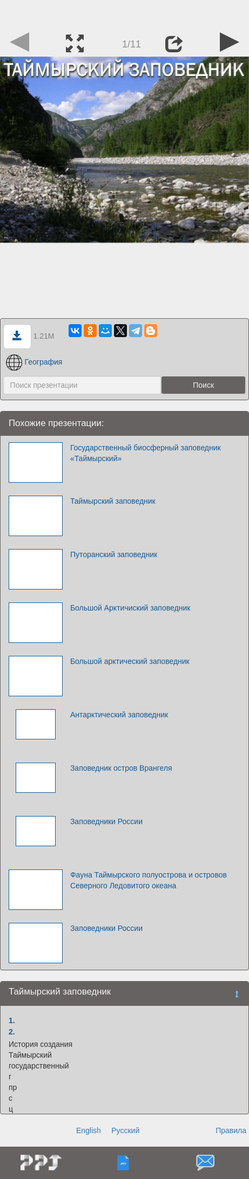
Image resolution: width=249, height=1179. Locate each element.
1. (12, 1020)
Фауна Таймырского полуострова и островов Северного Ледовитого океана (148, 880)
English (88, 1130)
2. (12, 1031)
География (34, 362)
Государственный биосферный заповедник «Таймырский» (145, 453)
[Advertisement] (124, 13)
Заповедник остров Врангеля (121, 768)
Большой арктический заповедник (130, 661)
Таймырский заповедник (113, 501)
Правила (231, 1130)
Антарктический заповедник (119, 714)
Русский (125, 1130)
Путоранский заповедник (113, 554)
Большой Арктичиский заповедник (130, 608)
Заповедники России (106, 821)
